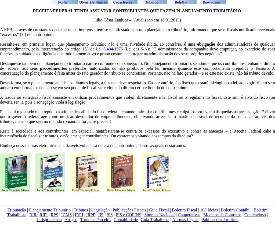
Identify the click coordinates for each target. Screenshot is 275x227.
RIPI (43, 215)
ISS (110, 215)
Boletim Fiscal (184, 210)
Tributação (17, 210)
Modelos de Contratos (222, 215)
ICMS (66, 215)
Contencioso (255, 215)
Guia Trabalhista (155, 219)
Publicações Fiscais (129, 210)
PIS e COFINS (128, 215)
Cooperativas (189, 215)
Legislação (100, 210)
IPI (101, 215)
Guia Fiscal (159, 210)
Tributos (81, 210)
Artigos (70, 219)
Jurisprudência (49, 219)
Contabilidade (126, 219)
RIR (33, 215)
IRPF (90, 215)
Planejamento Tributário (50, 210)
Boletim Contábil (236, 210)
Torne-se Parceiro (95, 219)
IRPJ (79, 215)
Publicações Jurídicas (219, 219)
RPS (54, 215)
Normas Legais (185, 219)
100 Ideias (209, 210)
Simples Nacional (159, 215)
